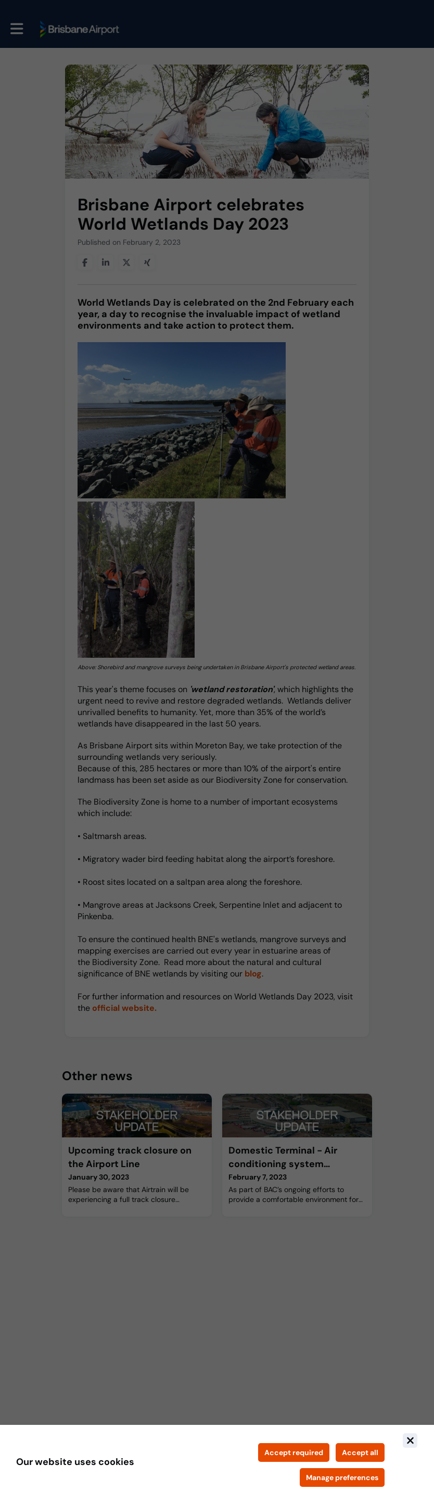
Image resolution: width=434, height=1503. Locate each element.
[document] (217, 1464)
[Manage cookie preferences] (342, 1477)
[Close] (410, 1440)
